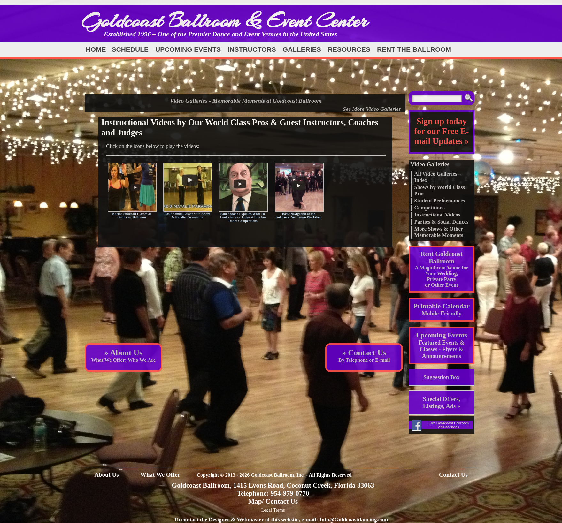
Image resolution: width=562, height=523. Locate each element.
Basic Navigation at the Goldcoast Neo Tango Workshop (298, 215)
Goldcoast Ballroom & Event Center (224, 20)
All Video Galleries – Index (437, 177)
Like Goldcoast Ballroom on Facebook (449, 425)
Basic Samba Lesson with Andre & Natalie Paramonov (187, 215)
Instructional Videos (437, 215)
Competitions (429, 208)
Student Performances (439, 201)
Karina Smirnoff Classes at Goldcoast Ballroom (131, 215)
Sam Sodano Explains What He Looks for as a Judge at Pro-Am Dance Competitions (243, 217)
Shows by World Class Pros (439, 190)
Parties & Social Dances (441, 222)
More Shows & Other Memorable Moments (438, 232)
